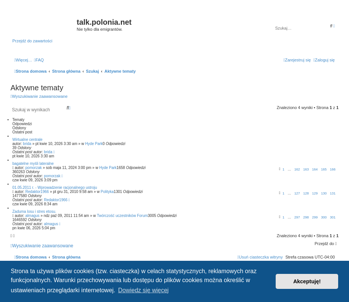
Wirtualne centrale (27, 140)
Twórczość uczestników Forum (122, 216)
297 (297, 217)
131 (333, 193)
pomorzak (33, 168)
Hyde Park (94, 144)
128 (306, 193)
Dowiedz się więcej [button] (143, 290)
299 (315, 217)
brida (27, 144)
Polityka (107, 192)
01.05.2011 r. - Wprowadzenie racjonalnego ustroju (54, 187)
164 (315, 169)
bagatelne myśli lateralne (33, 163)
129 (315, 193)
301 (333, 217)
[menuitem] (39, 60)
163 (306, 169)
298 (306, 217)
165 (324, 169)
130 (324, 193)
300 (324, 217)
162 (297, 169)
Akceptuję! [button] (307, 281)
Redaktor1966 (37, 192)
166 (333, 169)
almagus (32, 216)
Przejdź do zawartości (32, 41)
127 (297, 193)
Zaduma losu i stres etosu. (34, 211)
